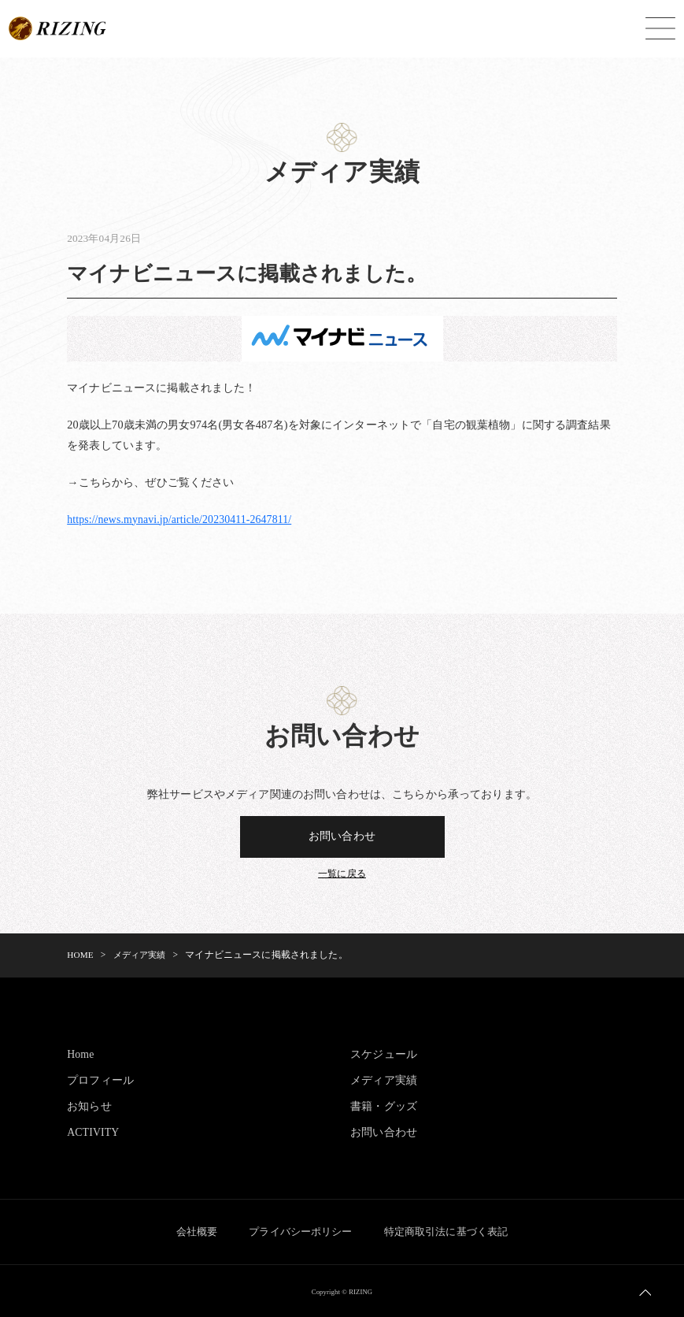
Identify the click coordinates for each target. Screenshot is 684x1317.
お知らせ (89, 1106)
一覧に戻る (342, 874)
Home (80, 1054)
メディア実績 (383, 1080)
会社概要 (189, 1231)
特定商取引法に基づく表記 (453, 1231)
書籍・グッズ (383, 1106)
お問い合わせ (342, 836)
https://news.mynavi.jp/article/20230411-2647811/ (182, 519)
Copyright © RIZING (342, 1290)
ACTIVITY (93, 1132)
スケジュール (383, 1054)
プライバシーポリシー (300, 1231)
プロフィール (100, 1080)
